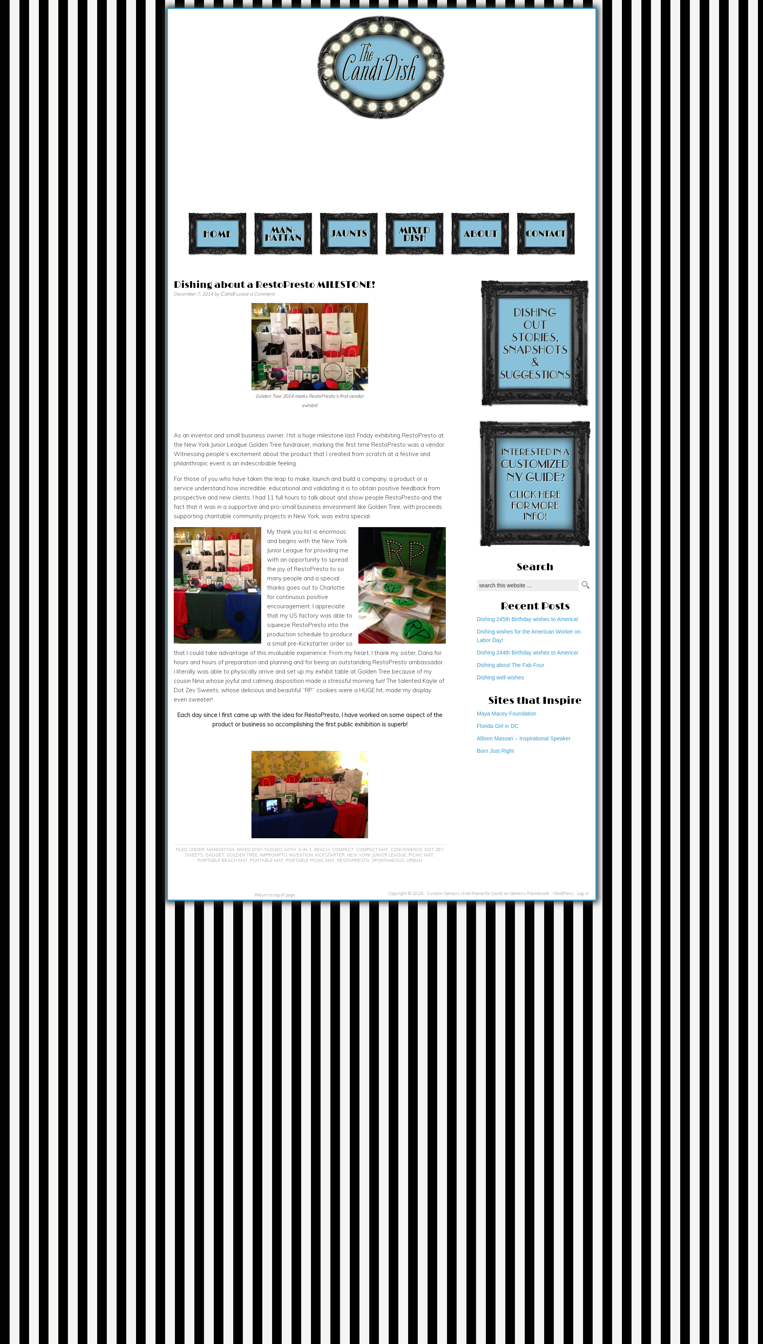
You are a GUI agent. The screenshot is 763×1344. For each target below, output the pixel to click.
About (480, 233)
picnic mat (421, 855)
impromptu (273, 855)
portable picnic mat (310, 860)
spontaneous (388, 860)
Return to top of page (275, 895)
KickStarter (330, 855)
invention (301, 855)
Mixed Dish (414, 233)
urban (414, 860)
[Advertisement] (606, 109)
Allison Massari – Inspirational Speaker (524, 738)
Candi (227, 293)
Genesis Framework (529, 893)
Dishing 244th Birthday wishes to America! (527, 652)
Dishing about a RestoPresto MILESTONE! (274, 285)
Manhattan (283, 233)
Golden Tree (242, 855)
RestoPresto (353, 860)
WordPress (563, 893)
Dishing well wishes (500, 677)
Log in (583, 893)
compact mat (372, 849)
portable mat (266, 860)
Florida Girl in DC (498, 726)
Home (217, 233)
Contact (546, 233)
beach (322, 849)
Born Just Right (495, 751)
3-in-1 (305, 849)
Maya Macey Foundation (506, 713)
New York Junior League (376, 855)
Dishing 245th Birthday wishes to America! (527, 619)
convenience (406, 849)
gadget (214, 855)
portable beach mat (222, 860)
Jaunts (349, 233)
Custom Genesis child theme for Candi (465, 893)
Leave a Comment (255, 294)
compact (343, 849)
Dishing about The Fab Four (511, 665)
